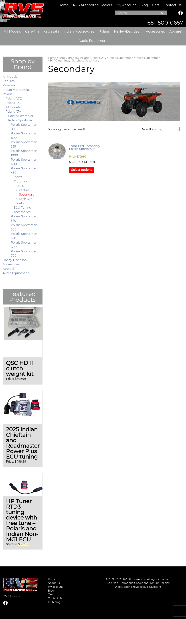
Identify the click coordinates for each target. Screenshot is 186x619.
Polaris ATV (98, 57)
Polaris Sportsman (121, 57)
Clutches (77, 60)
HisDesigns (154, 586)
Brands (73, 57)
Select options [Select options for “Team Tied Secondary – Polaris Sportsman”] (81, 170)
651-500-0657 (165, 22)
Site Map (112, 583)
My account (55, 586)
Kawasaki (51, 31)
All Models (12, 31)
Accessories (155, 31)
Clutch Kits (24, 199)
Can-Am (32, 31)
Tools (20, 186)
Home (63, 5)
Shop (62, 57)
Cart (155, 5)
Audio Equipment (93, 41)
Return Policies (159, 583)
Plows (18, 177)
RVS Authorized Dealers (92, 5)
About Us (54, 583)
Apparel (175, 31)
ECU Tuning (22, 207)
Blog (144, 5)
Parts (20, 203)
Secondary (27, 194)
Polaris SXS (13, 103)
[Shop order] (160, 129)
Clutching (62, 60)
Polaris (104, 31)
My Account (126, 5)
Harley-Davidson (127, 31)
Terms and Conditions (134, 583)
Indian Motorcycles (78, 31)
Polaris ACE (13, 98)
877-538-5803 (11, 596)
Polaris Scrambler (20, 116)
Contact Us (172, 5)
